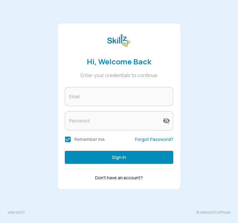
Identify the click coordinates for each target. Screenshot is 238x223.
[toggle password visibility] (166, 121)
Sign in (119, 157)
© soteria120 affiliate (213, 212)
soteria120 (16, 212)
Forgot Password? (154, 139)
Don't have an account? (119, 178)
